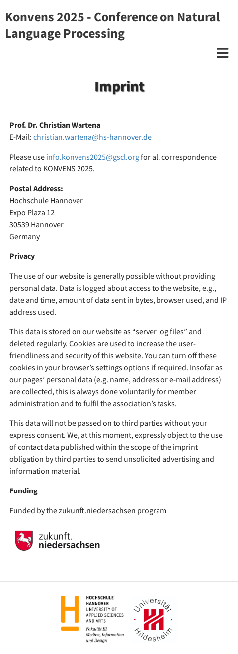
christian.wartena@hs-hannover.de (92, 137)
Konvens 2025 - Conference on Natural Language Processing (112, 24)
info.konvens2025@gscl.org (92, 157)
